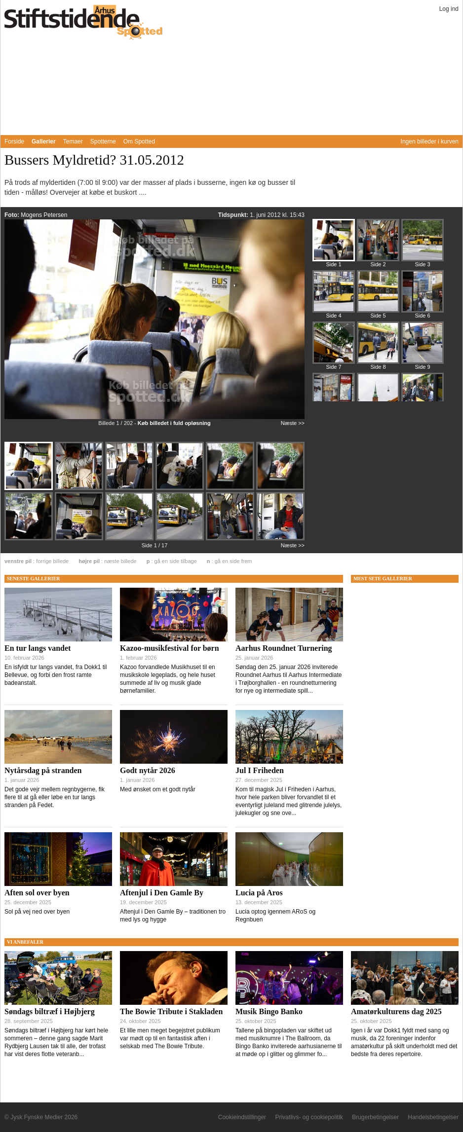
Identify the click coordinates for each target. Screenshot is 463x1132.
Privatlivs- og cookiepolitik (309, 1117)
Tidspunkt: (234, 215)
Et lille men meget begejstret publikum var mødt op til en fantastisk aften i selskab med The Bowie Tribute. (170, 1038)
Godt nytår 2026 (147, 770)
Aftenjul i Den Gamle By (161, 892)
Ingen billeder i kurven (430, 141)
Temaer (73, 141)
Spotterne (103, 141)
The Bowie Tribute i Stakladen (171, 1011)
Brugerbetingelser (375, 1117)
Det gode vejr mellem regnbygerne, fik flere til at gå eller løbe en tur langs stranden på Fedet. (54, 797)
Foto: (12, 215)
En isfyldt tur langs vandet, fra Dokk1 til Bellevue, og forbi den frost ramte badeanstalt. (55, 675)
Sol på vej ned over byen (37, 911)
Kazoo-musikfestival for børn (169, 648)
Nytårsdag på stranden (42, 770)
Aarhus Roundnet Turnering (283, 648)
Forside (14, 141)
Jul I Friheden (259, 770)
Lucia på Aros (259, 892)
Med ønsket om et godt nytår (157, 789)
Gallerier (44, 141)
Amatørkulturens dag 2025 (396, 1011)
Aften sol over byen (37, 892)
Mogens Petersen (44, 215)
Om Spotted (139, 141)
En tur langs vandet (37, 648)
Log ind (449, 8)
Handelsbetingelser (433, 1117)
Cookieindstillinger (242, 1117)
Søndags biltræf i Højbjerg (49, 1011)
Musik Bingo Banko (269, 1011)
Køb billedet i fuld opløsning (174, 423)
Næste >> (293, 423)
